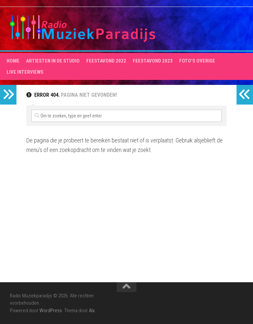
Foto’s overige (197, 61)
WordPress (51, 310)
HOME (13, 61)
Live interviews (25, 72)
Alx (92, 310)
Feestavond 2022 (106, 61)
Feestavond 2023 (153, 61)
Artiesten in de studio (53, 61)
